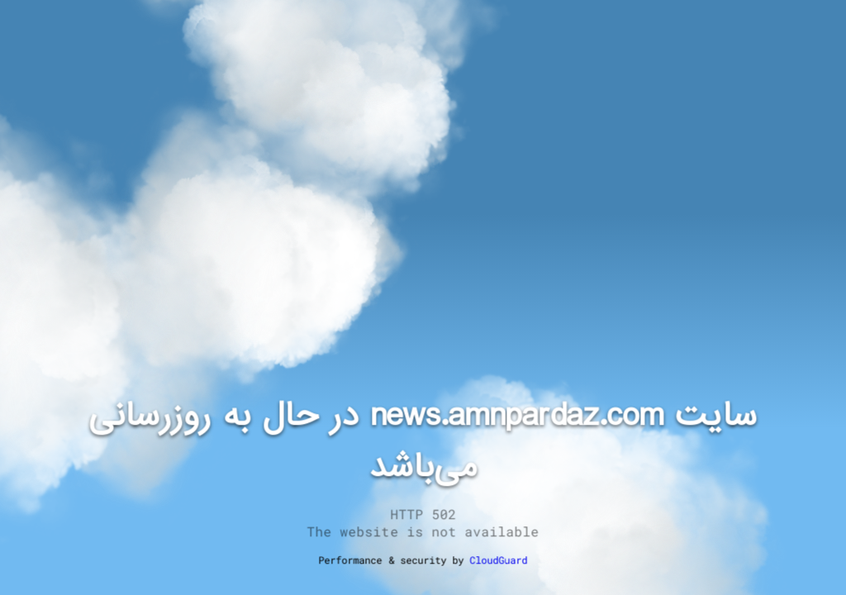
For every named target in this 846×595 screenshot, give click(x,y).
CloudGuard (498, 559)
